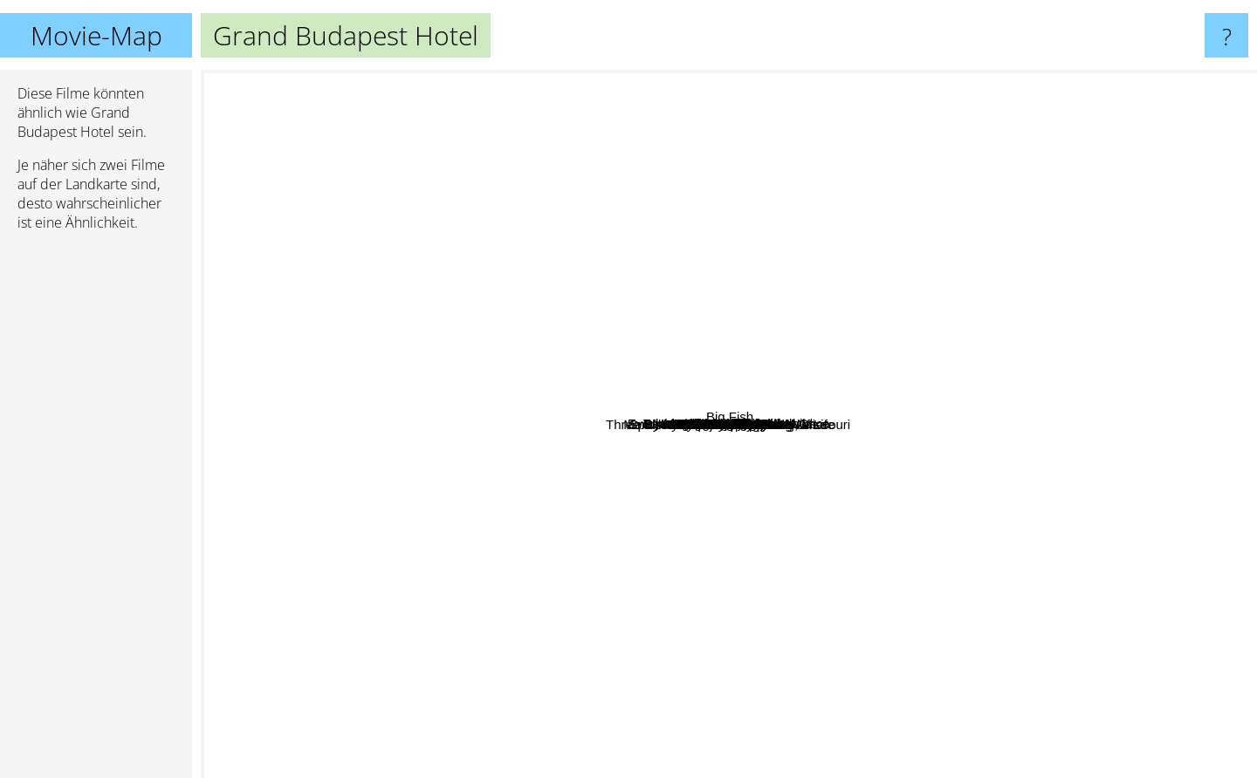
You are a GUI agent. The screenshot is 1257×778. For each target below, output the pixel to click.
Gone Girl (978, 591)
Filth (915, 656)
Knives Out (719, 597)
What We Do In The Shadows (892, 242)
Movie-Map (96, 35)
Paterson (740, 219)
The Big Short (631, 81)
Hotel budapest (900, 364)
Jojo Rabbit (774, 426)
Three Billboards (913, 675)
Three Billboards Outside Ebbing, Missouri (666, 529)
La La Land (455, 408)
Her (860, 447)
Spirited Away (458, 765)
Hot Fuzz (709, 245)
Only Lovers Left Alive (794, 645)
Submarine (1046, 547)
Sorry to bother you (331, 205)
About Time (679, 631)
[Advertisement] (96, 512)
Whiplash (707, 312)
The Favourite (992, 270)
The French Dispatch (268, 543)
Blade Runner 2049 (678, 681)
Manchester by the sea (831, 222)
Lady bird (443, 285)
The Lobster (696, 430)
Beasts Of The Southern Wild (475, 362)
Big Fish (1215, 518)
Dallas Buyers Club (761, 400)
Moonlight (953, 370)
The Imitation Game (1012, 438)
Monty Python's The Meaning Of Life (792, 489)
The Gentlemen (900, 266)
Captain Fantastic (954, 107)
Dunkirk (1131, 401)
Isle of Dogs (586, 213)
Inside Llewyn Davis (823, 474)
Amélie (594, 155)
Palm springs (326, 611)
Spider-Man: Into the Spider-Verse (341, 480)
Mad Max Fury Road (879, 635)
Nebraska (885, 300)
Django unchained (431, 459)
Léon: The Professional (626, 142)
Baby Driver (747, 688)
